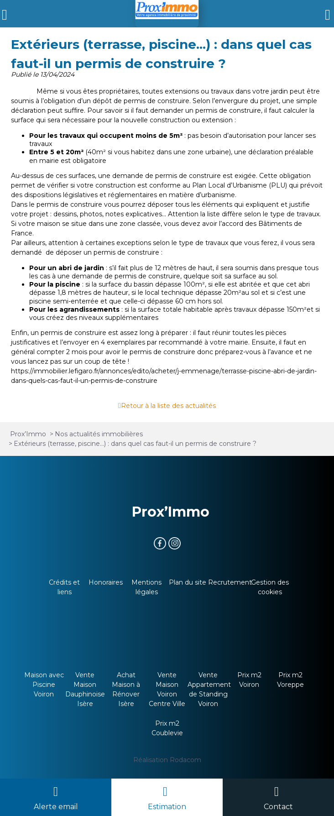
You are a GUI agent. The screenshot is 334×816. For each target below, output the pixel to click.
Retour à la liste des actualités (168, 406)
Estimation (167, 806)
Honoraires (106, 582)
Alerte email (56, 806)
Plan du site (187, 582)
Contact (278, 806)
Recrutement (230, 582)
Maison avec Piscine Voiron (44, 684)
